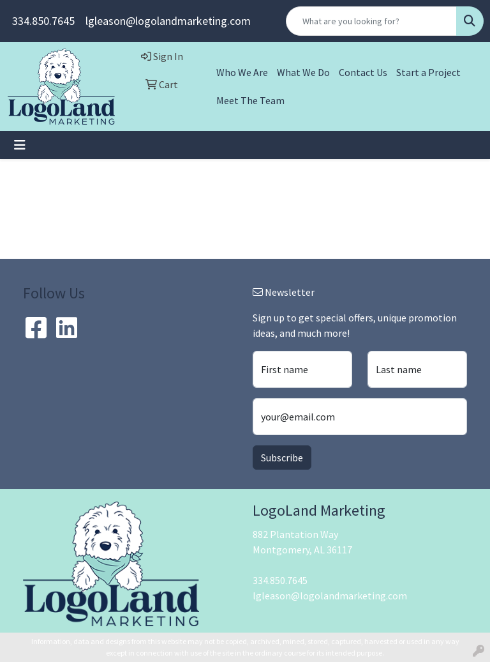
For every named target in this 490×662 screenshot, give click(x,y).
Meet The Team (250, 100)
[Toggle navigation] (19, 145)
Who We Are (242, 72)
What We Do (303, 72)
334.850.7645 (43, 20)
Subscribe (282, 457)
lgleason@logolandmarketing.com (168, 20)
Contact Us (363, 72)
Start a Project (428, 72)
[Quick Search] (371, 21)
